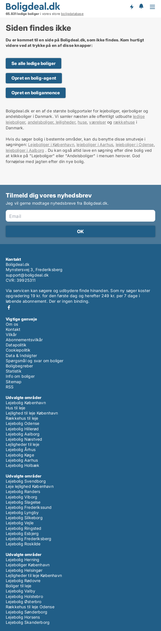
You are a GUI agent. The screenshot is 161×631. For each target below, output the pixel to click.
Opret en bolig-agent (33, 78)
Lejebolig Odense (22, 423)
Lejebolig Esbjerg (22, 533)
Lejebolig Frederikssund (29, 507)
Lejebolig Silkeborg (24, 517)
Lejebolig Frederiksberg (29, 538)
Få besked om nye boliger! (131, 7)
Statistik (13, 371)
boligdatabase (72, 14)
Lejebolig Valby (20, 590)
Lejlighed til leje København (32, 413)
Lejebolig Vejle (20, 522)
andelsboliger (41, 122)
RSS (10, 386)
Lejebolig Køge (20, 454)
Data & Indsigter (21, 355)
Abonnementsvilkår (24, 339)
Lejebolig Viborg (21, 496)
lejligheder (64, 122)
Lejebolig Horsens (23, 617)
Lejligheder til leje (22, 444)
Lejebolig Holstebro (24, 596)
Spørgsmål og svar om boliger (35, 360)
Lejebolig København (26, 402)
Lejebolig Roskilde (23, 543)
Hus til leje (15, 407)
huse (82, 122)
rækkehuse (124, 122)
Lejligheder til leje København (34, 575)
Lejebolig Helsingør (24, 570)
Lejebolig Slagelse (23, 502)
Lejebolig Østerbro (24, 601)
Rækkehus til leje (22, 418)
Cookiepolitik (18, 350)
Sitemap (13, 381)
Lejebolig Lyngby (22, 512)
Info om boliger (20, 376)
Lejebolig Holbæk (22, 465)
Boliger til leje (18, 585)
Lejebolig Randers (23, 491)
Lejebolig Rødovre (23, 580)
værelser (97, 122)
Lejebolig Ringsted (24, 528)
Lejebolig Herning (22, 559)
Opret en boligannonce (35, 92)
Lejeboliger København (28, 564)
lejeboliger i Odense (135, 144)
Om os (12, 324)
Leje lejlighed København (30, 486)
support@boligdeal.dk (27, 275)
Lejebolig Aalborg (23, 433)
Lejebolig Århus (21, 449)
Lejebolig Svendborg (26, 481)
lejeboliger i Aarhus (94, 144)
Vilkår (11, 334)
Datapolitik (16, 344)
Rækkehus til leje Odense (30, 606)
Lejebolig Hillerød (22, 428)
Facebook (9, 307)
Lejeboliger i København (51, 144)
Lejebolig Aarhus (22, 460)
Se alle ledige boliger (33, 63)
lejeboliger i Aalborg (25, 150)
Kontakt (13, 329)
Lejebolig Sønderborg (26, 611)
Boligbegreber (19, 365)
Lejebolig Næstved (24, 439)
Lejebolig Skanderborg (28, 622)
